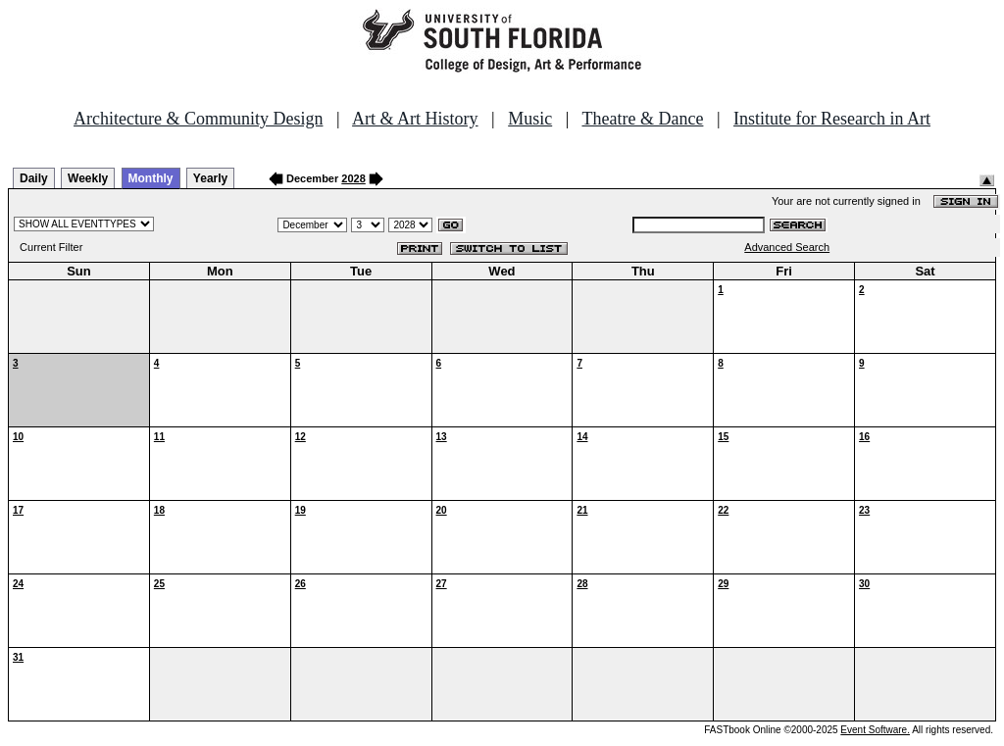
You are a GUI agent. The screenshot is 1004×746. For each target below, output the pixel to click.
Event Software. (875, 729)
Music (530, 118)
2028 (353, 178)
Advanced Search (786, 247)
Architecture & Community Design (198, 118)
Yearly (210, 178)
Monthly (151, 178)
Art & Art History (415, 118)
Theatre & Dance (642, 118)
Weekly (88, 178)
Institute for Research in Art (831, 118)
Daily (34, 178)
